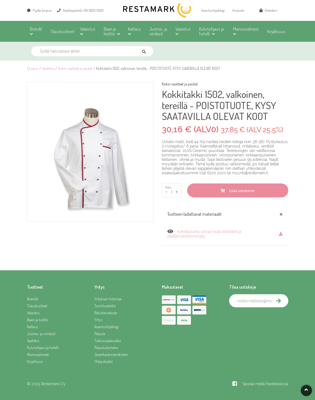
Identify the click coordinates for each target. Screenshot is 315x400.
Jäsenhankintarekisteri (111, 354)
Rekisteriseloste (105, 312)
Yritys (98, 319)
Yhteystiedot (103, 361)
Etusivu (32, 68)
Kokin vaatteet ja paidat (75, 68)
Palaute (99, 333)
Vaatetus (48, 68)
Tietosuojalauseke (107, 340)
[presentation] (271, 319)
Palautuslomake (106, 347)
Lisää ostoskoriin (237, 190)
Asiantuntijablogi (213, 10)
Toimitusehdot (105, 305)
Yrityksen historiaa (107, 298)
